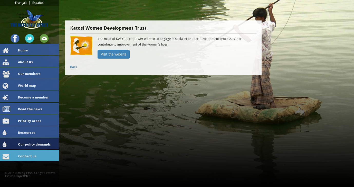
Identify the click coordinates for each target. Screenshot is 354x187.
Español (38, 3)
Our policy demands (27, 144)
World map (19, 86)
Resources (19, 133)
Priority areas (22, 121)
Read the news (22, 109)
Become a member (26, 97)
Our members (22, 74)
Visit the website (113, 54)
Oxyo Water (23, 176)
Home (15, 50)
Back (73, 67)
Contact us (19, 156)
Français (21, 3)
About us (18, 62)
